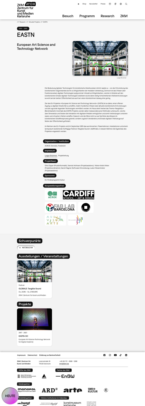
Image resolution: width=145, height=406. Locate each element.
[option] (35, 279)
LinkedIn (126, 355)
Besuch (67, 16)
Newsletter (93, 4)
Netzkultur (27, 248)
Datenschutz (32, 355)
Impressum (21, 355)
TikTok (121, 355)
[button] (100, 58)
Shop (84, 4)
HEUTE (10, 396)
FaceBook (104, 355)
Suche (126, 4)
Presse (103, 4)
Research (107, 16)
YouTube (115, 355)
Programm (87, 16)
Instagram (110, 355)
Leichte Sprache (110, 4)
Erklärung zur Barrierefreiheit (49, 355)
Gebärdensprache (115, 4)
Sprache (121, 4)
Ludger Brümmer (51, 156)
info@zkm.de (64, 364)
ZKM (124, 16)
